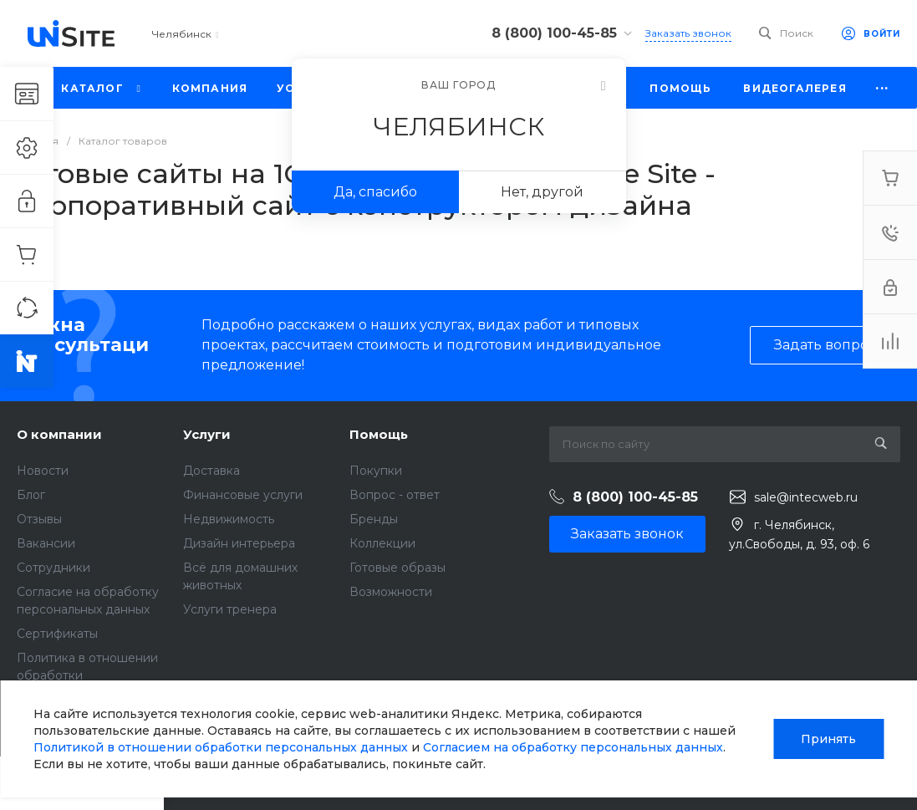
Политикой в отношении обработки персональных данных (220, 747)
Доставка (211, 470)
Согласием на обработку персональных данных (573, 747)
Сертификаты (57, 633)
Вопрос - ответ (394, 494)
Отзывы (39, 519)
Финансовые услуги (243, 494)
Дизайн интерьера (239, 543)
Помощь (378, 434)
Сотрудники (53, 567)
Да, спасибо (375, 192)
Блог (31, 494)
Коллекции (382, 543)
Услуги (207, 434)
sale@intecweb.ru (806, 497)
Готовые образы (397, 567)
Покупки (375, 470)
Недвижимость (228, 519)
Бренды (373, 519)
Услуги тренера (230, 609)
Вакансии (46, 543)
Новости (43, 470)
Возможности (390, 591)
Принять (828, 738)
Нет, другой (542, 192)
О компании (59, 434)
